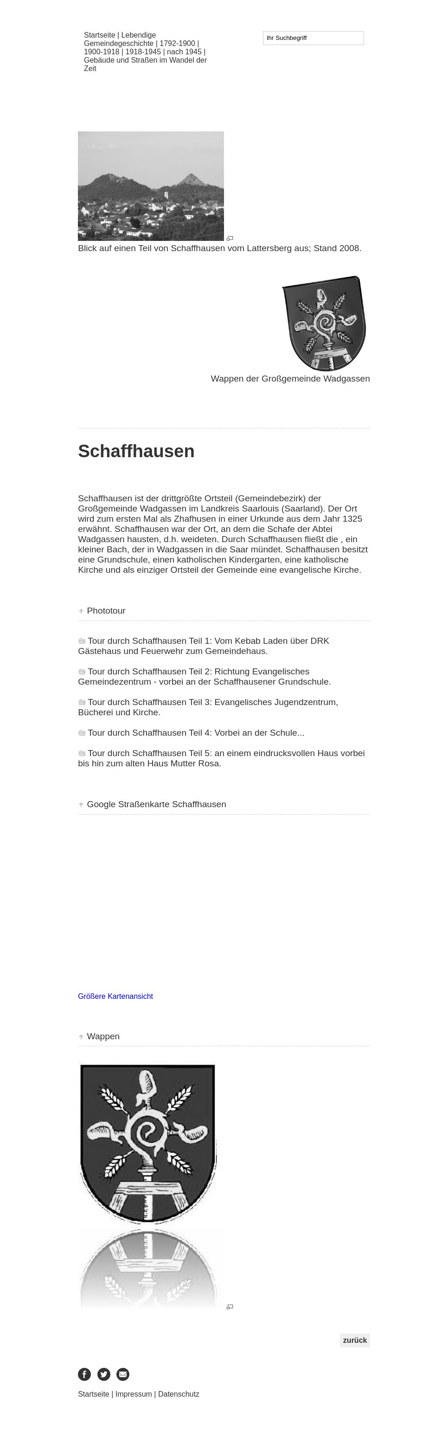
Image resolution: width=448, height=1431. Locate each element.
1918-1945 (143, 52)
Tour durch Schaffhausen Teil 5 (149, 753)
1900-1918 (102, 52)
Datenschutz (178, 1394)
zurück (355, 1340)
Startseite (99, 35)
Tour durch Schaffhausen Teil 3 (149, 702)
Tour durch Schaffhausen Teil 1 (149, 641)
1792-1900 (177, 43)
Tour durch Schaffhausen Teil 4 (149, 733)
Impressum (133, 1394)
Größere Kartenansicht (115, 996)
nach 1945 (184, 52)
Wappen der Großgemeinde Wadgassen (289, 378)
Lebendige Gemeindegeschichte (120, 39)
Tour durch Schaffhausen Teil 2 (149, 671)
